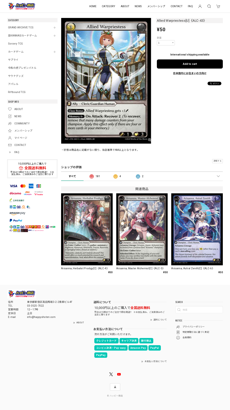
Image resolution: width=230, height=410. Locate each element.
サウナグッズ (16, 75)
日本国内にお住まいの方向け (189, 73)
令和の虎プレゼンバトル (22, 67)
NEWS (138, 6)
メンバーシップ (156, 6)
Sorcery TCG (15, 43)
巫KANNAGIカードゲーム (22, 35)
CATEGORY (108, 6)
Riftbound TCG (17, 92)
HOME (92, 6)
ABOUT (125, 6)
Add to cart (190, 64)
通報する (217, 161)
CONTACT (177, 6)
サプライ (13, 59)
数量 (159, 37)
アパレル (13, 84)
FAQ (190, 6)
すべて (72, 176)
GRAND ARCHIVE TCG (20, 27)
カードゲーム (16, 51)
